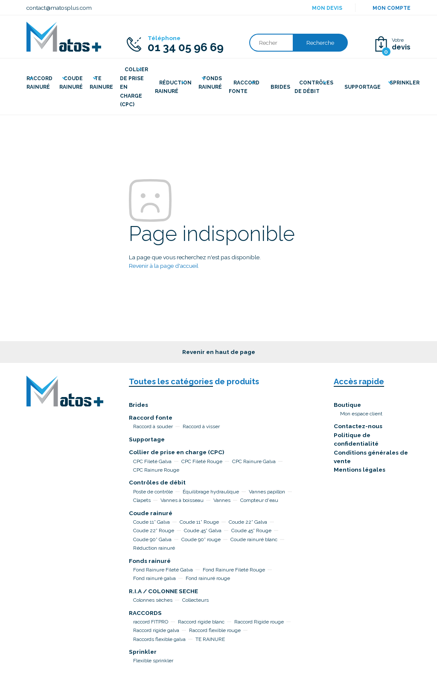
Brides (138, 404)
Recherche (320, 42)
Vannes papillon (267, 492)
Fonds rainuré (150, 560)
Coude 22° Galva (248, 522)
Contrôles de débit (157, 482)
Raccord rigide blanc (201, 622)
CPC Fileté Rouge (201, 461)
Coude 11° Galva (151, 522)
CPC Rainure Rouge (156, 470)
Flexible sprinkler (153, 661)
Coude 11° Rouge (199, 522)
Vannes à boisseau (182, 500)
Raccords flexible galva (159, 639)
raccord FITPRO (150, 622)
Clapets (142, 500)
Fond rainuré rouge (208, 578)
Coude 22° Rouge (153, 531)
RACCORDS (145, 612)
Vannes (221, 500)
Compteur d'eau (259, 500)
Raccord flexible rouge (215, 630)
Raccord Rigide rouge (259, 622)
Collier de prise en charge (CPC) (176, 452)
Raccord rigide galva (156, 630)
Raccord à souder (153, 426)
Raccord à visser (201, 426)
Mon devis (327, 8)
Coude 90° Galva (152, 539)
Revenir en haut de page (218, 351)
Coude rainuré (150, 513)
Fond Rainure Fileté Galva (163, 570)
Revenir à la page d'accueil (163, 265)
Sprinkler (143, 651)
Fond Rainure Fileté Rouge (234, 570)
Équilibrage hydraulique (211, 492)
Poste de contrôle (153, 492)
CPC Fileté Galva (152, 461)
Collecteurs (195, 600)
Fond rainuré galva (154, 578)
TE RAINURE (210, 639)
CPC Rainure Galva (254, 461)
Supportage (147, 439)
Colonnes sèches (152, 600)
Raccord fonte (150, 417)
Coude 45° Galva (202, 531)
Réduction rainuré (154, 548)
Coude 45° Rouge (251, 531)
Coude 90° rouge (201, 539)
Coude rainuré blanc (253, 539)
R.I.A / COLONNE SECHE (163, 591)
